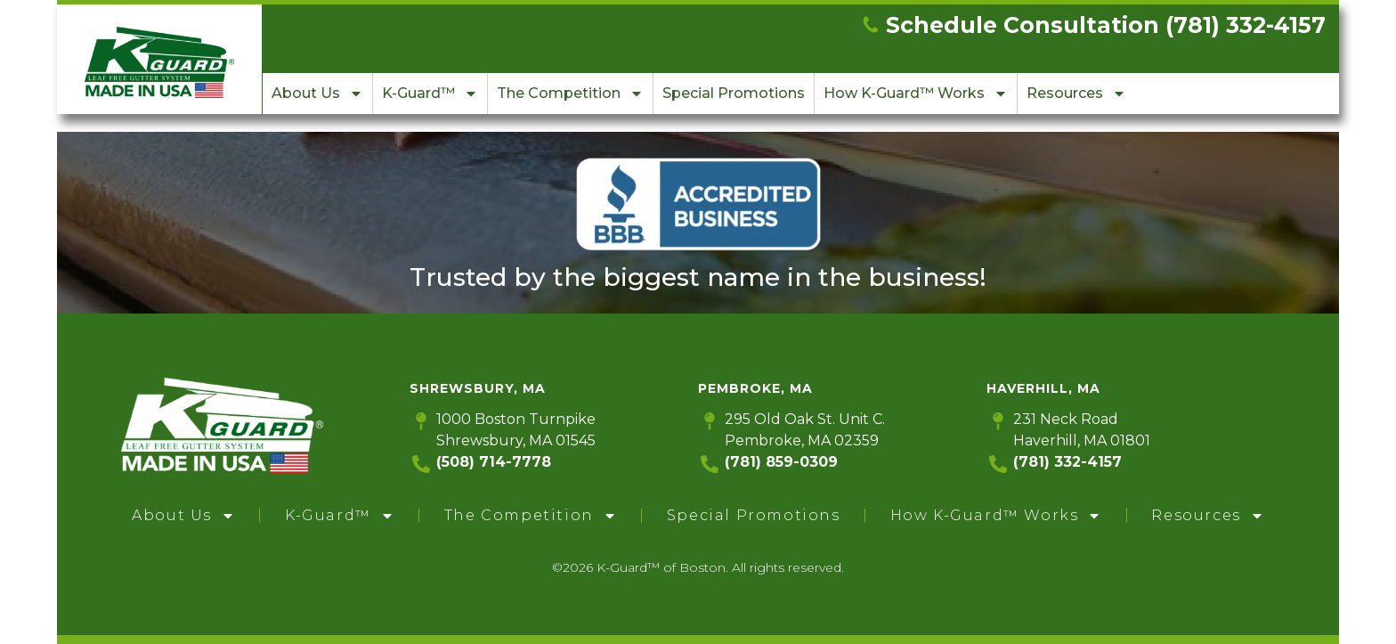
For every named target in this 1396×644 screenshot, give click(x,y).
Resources (1076, 93)
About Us (317, 93)
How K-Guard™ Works (916, 93)
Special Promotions (733, 93)
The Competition (570, 93)
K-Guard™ (430, 93)
